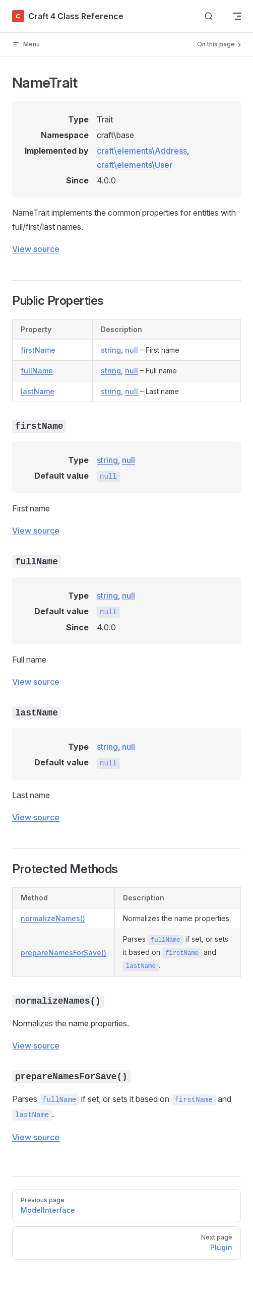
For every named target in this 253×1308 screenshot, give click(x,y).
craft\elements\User (134, 165)
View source (35, 249)
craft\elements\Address (142, 151)
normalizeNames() (53, 918)
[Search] (209, 16)
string (111, 350)
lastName (37, 391)
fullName (37, 370)
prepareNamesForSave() (63, 952)
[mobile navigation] (237, 16)
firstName (38, 350)
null (131, 350)
